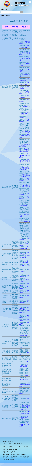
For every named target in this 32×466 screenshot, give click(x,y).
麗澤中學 (20, 3)
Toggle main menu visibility (30, 2)
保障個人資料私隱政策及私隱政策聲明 (14, 454)
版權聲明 (5, 457)
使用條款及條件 (24, 457)
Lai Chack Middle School (20, 5)
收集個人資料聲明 (8, 459)
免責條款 (14, 457)
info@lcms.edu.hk (12, 449)
